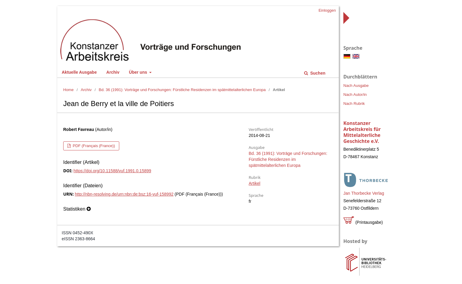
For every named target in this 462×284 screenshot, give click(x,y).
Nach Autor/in (355, 94)
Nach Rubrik (354, 103)
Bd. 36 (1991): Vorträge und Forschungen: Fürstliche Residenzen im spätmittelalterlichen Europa (182, 89)
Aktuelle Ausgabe (79, 72)
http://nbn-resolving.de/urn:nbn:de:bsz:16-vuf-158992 (124, 194)
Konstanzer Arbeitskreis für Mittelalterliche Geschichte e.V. (362, 132)
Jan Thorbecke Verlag (363, 193)
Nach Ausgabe (356, 85)
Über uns (138, 72)
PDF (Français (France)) (93, 145)
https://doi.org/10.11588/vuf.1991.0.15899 (112, 170)
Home (68, 89)
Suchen (317, 73)
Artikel (254, 183)
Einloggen (327, 10)
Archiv (113, 72)
